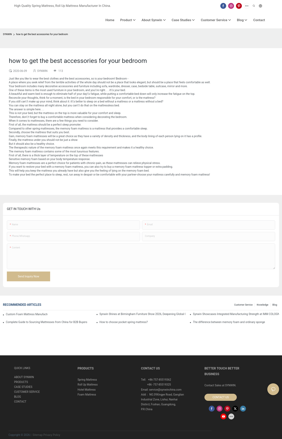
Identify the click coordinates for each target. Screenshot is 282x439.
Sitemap (37, 434)
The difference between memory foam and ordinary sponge (229, 322)
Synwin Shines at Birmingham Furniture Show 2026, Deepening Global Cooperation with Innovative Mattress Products (142, 314)
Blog (274, 304)
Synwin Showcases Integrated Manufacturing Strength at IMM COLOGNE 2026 (236, 314)
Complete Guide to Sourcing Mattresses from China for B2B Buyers (46, 322)
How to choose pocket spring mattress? (123, 322)
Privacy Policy (51, 434)
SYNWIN (7, 34)
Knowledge (262, 304)
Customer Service (243, 304)
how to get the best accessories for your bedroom (42, 34)
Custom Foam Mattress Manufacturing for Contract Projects (26, 314)
